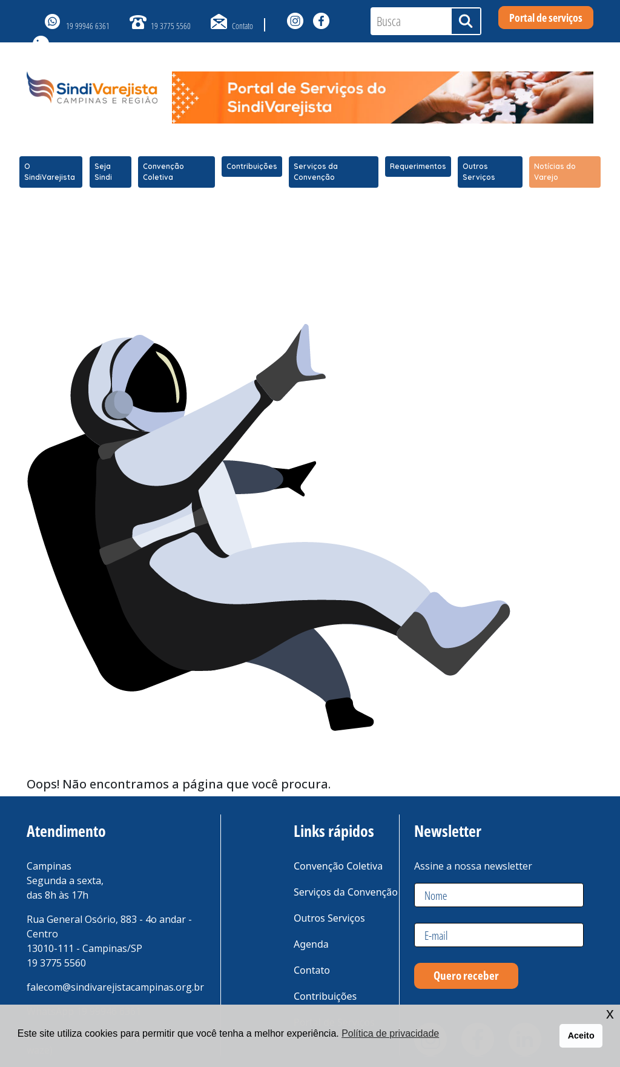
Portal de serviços (545, 17)
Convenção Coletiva (163, 172)
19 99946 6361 (88, 25)
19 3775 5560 (171, 25)
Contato (242, 25)
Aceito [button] (581, 1035)
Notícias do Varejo (555, 172)
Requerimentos (418, 166)
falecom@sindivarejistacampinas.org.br (115, 987)
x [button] (610, 1013)
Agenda (311, 944)
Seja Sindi (103, 172)
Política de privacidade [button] (390, 1033)
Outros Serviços (479, 172)
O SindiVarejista (49, 172)
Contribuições (251, 166)
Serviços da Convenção (316, 172)
